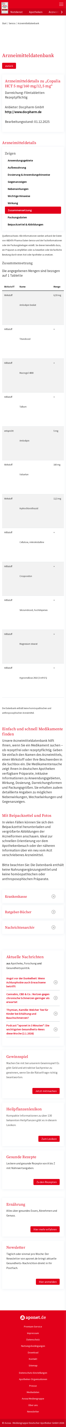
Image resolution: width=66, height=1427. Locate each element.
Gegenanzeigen (17, 181)
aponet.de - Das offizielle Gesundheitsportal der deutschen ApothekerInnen (23, 4)
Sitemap (33, 1365)
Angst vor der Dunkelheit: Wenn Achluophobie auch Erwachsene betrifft (26, 982)
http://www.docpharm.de (23, 112)
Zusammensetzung (20, 210)
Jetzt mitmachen (46, 1091)
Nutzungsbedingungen (33, 1346)
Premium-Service (33, 1326)
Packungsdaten (17, 217)
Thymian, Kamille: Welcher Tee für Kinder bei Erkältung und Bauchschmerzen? (27, 1013)
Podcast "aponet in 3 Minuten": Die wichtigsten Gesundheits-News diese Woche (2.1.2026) (27, 1029)
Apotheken (35, 12)
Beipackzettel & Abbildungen (25, 224)
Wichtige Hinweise (19, 196)
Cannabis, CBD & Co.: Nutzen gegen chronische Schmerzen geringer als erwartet (27, 998)
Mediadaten (33, 1392)
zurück (9, 66)
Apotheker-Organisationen (33, 1379)
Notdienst (16, 12)
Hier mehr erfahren (45, 1229)
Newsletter (33, 1411)
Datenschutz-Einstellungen (33, 1372)
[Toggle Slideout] (61, 4)
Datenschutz (33, 1339)
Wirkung (13, 203)
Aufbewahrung (17, 167)
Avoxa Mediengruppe (33, 1398)
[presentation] (62, 11)
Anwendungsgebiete (20, 160)
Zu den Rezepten (46, 1182)
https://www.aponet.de (33, 1317)
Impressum (33, 1333)
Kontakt (33, 1359)
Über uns (33, 1405)
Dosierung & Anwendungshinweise (29, 174)
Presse (33, 1385)
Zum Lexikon (49, 1139)
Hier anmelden (48, 1282)
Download (33, 1352)
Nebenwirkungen (18, 189)
